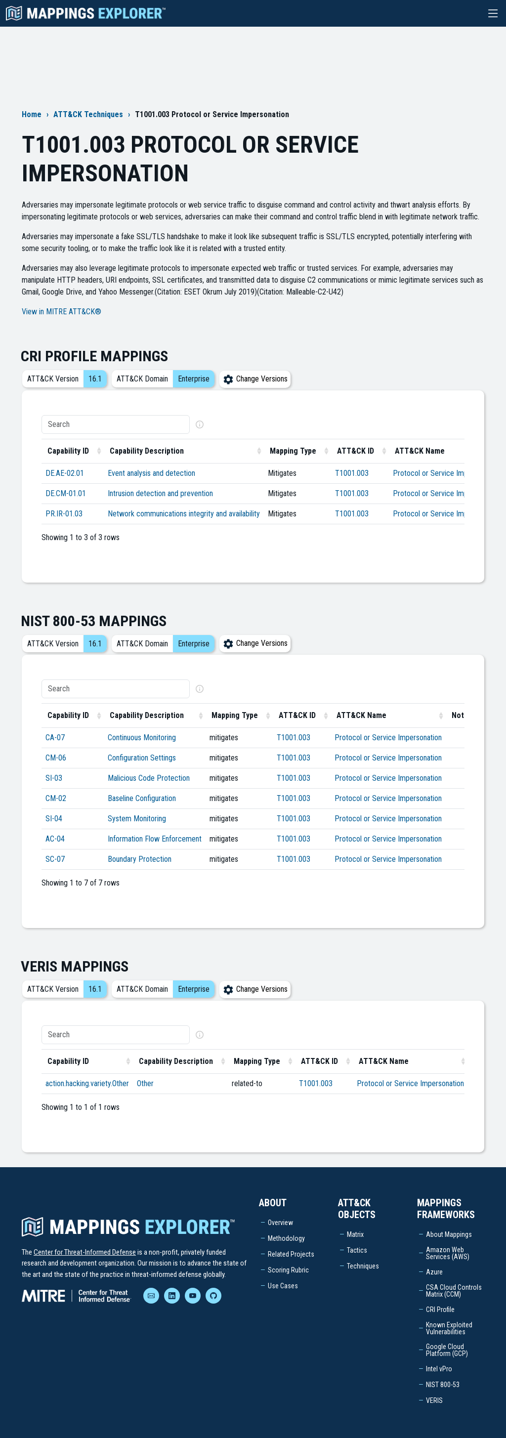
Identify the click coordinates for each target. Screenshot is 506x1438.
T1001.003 (352, 473)
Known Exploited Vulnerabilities (449, 1328)
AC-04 (55, 839)
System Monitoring (137, 818)
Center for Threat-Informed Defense (85, 1252)
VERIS (434, 1400)
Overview (280, 1222)
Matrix (355, 1234)
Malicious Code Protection (149, 778)
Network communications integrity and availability (184, 513)
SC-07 (55, 859)
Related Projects (291, 1254)
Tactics (357, 1250)
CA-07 (55, 737)
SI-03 (53, 778)
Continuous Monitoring (142, 737)
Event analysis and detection (151, 473)
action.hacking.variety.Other (87, 1083)
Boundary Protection (139, 859)
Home (32, 114)
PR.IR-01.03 (64, 513)
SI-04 (53, 818)
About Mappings (449, 1234)
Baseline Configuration (142, 798)
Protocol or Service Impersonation (446, 473)
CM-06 (55, 757)
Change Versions (255, 378)
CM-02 (55, 798)
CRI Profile (440, 1309)
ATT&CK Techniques (88, 114)
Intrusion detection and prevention (160, 493)
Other (145, 1083)
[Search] (116, 424)
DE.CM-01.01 (65, 493)
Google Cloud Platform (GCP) (447, 1350)
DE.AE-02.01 (64, 473)
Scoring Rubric (288, 1270)
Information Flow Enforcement (155, 839)
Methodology (286, 1238)
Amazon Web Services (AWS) (447, 1253)
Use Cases (283, 1285)
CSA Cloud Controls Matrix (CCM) (454, 1291)
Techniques (363, 1266)
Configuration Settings (142, 757)
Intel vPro (439, 1368)
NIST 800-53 (443, 1384)
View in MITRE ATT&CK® (61, 311)
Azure (434, 1272)
